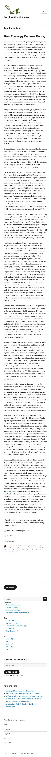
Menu (44, 12)
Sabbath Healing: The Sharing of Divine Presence (24, 696)
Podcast (7, 729)
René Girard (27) (12, 631)
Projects (7, 734)
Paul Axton (10, 546)
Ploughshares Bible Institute (14, 720)
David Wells (13, 548)
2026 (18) (9, 639)
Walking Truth (28, 546)
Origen (29, 550)
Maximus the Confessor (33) (16, 626)
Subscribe (11, 672)
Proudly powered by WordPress (28, 753)
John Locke (38, 548)
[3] (10, 491)
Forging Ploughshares (16, 17)
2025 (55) (9, 641)
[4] (37, 504)
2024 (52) (9, 644)
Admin (6, 747)
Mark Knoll (23, 550)
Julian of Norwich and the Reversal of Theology (23, 693)
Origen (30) (10, 628)
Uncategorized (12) (13, 610)
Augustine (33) (11, 623)
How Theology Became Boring (24, 36)
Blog (5, 724)
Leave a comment (28, 552)
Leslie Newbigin (14, 550)
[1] (43, 209)
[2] (20, 478)
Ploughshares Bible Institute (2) (17, 613)
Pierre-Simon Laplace (38, 550)
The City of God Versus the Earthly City (20, 691)
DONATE (10, 587)
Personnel (7, 738)
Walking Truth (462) (13, 605)
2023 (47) (9, 647)
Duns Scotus (22, 548)
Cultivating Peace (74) (14, 607)
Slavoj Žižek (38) (12, 620)
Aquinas (36, 546)
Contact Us (8, 743)
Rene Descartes (16, 552)
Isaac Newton (30, 548)
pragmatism (7, 552)
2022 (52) (9, 649)
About (6, 715)
